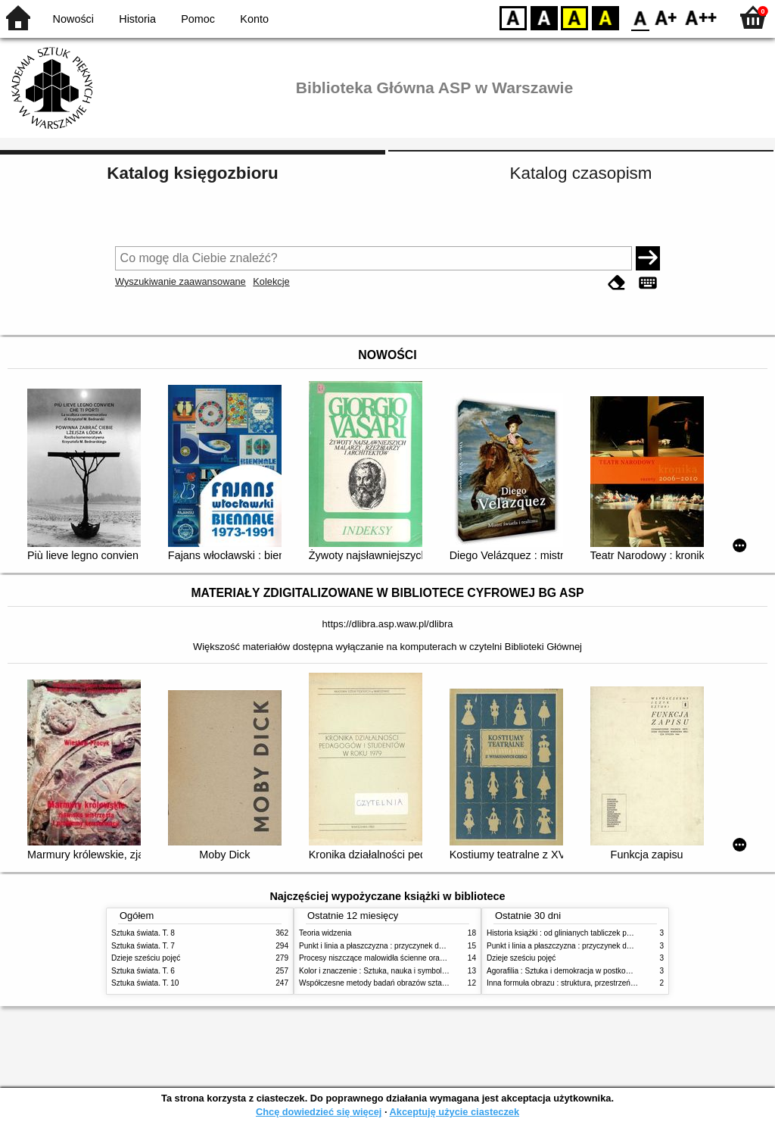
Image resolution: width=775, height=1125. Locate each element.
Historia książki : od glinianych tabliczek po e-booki (572, 933)
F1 (666, 17)
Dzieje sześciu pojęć (145, 958)
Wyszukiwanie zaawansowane (180, 281)
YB (574, 17)
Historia (137, 19)
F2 (701, 17)
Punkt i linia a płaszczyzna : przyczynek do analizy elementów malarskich (422, 946)
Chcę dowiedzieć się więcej (318, 1111)
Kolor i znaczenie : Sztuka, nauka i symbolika (375, 971)
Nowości (73, 19)
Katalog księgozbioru (192, 173)
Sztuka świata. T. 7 (143, 946)
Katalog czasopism (581, 173)
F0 (640, 17)
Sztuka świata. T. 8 (143, 933)
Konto (254, 19)
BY (605, 17)
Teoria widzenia (325, 933)
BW (544, 17)
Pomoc (198, 19)
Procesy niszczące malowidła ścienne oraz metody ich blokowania (411, 958)
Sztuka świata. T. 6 (143, 971)
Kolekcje (271, 281)
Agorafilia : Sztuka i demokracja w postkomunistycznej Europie (593, 971)
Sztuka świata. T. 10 (145, 983)
